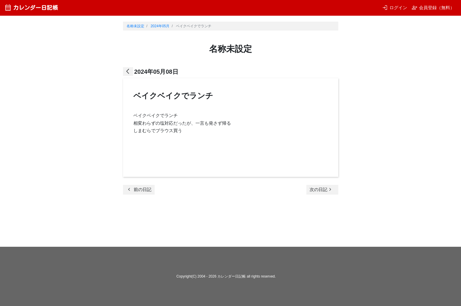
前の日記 (138, 189)
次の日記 (321, 189)
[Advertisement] (230, 222)
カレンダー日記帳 (31, 7)
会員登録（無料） (433, 7)
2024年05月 (160, 26)
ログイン (394, 7)
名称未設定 (135, 26)
